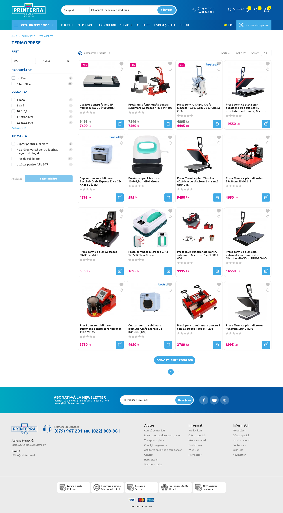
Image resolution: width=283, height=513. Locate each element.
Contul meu (195, 445)
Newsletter (194, 454)
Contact (148, 454)
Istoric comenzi (197, 440)
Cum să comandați (154, 430)
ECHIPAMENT (28, 36)
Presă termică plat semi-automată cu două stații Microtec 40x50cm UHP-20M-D (246, 255)
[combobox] (76, 10)
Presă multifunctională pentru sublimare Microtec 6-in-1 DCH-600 (198, 255)
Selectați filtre (48, 178)
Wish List (193, 449)
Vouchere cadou (153, 464)
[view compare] (247, 10)
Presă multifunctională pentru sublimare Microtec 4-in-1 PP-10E (150, 106)
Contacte (143, 25)
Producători (195, 430)
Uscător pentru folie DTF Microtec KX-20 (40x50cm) (97, 106)
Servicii (125, 25)
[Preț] (24, 61)
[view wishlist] (256, 10)
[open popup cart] (266, 10)
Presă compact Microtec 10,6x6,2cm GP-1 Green (144, 179)
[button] (93, 25)
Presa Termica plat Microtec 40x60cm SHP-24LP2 (244, 327)
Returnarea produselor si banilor (162, 435)
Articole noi (107, 25)
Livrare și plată (164, 25)
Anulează (17, 178)
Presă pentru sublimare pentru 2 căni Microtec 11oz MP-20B (198, 327)
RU (232, 25)
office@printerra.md (23, 455)
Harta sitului (151, 459)
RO (225, 25)
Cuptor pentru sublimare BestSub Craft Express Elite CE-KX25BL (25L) (100, 181)
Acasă (14, 36)
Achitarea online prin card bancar (163, 449)
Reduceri (67, 25)
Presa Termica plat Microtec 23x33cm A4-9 (98, 253)
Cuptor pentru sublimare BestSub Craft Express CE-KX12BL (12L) (145, 328)
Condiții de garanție (155, 445)
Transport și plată (154, 440)
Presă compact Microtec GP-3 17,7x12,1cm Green (148, 253)
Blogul (184, 25)
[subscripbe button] (184, 400)
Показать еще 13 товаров (174, 360)
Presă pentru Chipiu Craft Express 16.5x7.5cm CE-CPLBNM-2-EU (199, 108)
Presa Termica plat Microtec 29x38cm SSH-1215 (244, 179)
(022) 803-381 (206, 11)
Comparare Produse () (97, 52)
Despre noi (84, 25)
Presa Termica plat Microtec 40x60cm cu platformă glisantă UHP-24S (198, 181)
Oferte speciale (197, 435)
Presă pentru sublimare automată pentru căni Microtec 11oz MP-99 (100, 328)
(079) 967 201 (206, 8)
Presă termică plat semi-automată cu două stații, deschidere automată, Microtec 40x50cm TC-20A (247, 108)
